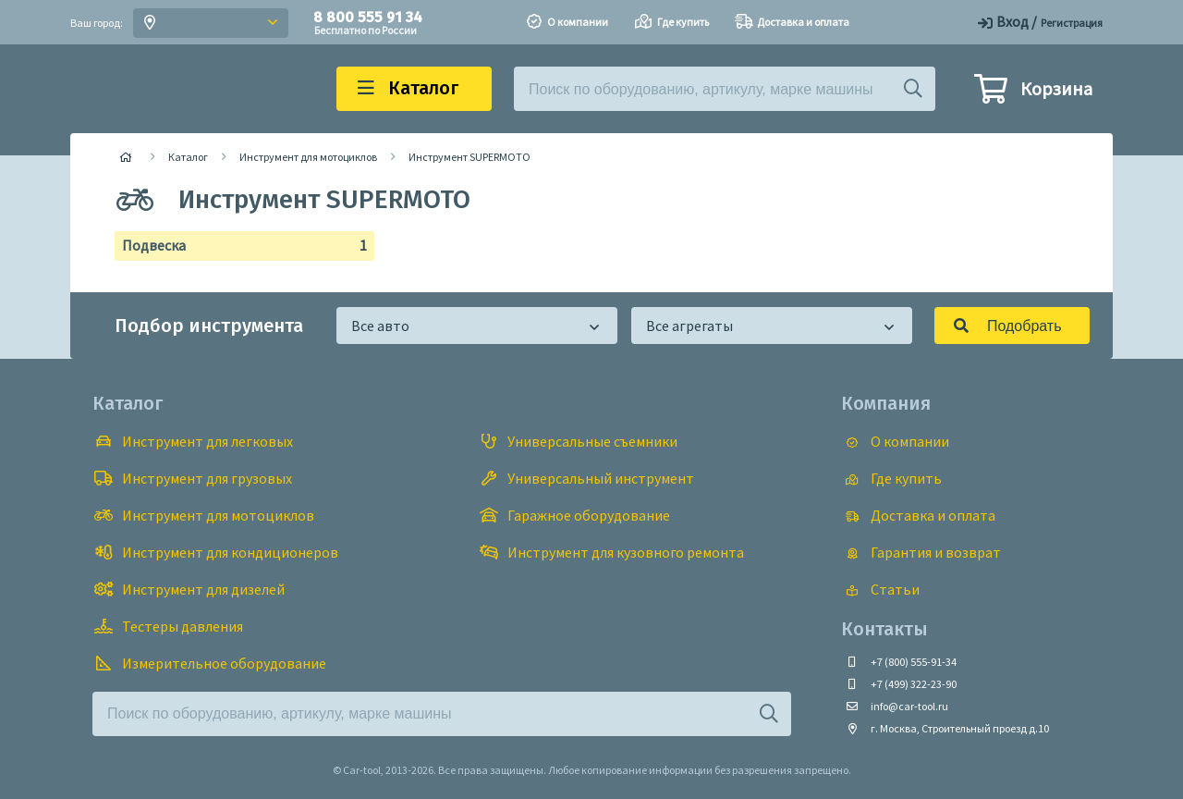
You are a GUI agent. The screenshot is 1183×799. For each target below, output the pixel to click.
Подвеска (237, 246)
